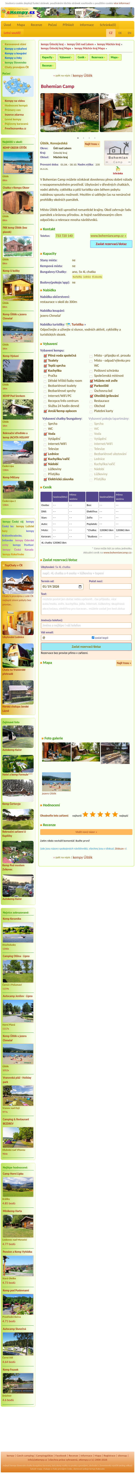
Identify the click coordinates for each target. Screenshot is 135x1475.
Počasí (52, 25)
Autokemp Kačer (12, 750)
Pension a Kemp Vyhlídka (17, 1251)
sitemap (122, 1455)
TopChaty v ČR (14, 565)
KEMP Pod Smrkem (14, 396)
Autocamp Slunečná (14, 1329)
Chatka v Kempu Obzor (16, 187)
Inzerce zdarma (14, 114)
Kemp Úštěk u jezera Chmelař (14, 316)
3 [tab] (89, 138)
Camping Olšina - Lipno (16, 956)
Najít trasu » (92, 144)
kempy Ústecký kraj (52, 44)
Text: (44, 594)
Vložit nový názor (86, 832)
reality (65, 1465)
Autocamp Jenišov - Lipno (17, 996)
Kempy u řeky (13, 58)
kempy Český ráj (13, 521)
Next (129, 115)
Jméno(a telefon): (52, 620)
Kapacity (47, 57)
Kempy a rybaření (16, 48)
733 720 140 (64, 236)
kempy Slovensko (15, 62)
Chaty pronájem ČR (17, 67)
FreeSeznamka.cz (15, 128)
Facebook (60, 1455)
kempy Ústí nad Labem (80, 44)
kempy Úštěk (82, 75)
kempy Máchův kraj (108, 44)
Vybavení (65, 57)
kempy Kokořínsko (13, 554)
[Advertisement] (18, 1429)
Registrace (109, 1455)
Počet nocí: (96, 581)
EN (129, 33)
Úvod (7, 25)
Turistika (77, 325)
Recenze (36, 25)
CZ (110, 33)
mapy (39, 1469)
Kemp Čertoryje (11, 804)
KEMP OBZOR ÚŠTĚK (15, 147)
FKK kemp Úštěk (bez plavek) (15, 230)
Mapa (21, 25)
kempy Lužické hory (18, 529)
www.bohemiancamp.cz (107, 236)
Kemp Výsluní (11, 356)
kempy (10, 1455)
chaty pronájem (59, 1469)
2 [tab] (83, 138)
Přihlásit (68, 25)
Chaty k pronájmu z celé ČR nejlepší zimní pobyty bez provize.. (18, 588)
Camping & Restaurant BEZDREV (16, 1121)
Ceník (81, 57)
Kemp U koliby (11, 271)
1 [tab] (78, 138)
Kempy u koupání (15, 53)
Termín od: (47, 581)
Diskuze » (120, 849)
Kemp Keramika (12, 918)
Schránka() (108, 25)
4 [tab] (95, 138)
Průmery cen (13, 110)
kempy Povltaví (23, 545)
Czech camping (25, 1455)
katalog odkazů (125, 1465)
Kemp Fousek (10, 1369)
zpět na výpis (62, 75)
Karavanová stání (15, 44)
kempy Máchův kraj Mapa (90, 48)
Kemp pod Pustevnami (16, 1290)
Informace (87, 25)
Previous (42, 115)
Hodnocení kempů (16, 105)
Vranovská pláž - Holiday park (17, 1080)
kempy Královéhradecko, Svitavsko (18, 535)
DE (120, 33)
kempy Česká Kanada (18, 549)
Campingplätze (44, 1455)
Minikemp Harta (12, 1211)
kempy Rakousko (97, 1469)
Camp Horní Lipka (13, 1173)
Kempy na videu (15, 101)
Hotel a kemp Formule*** (17, 774)
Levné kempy (13, 119)
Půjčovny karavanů (16, 124)
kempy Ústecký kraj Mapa (56, 48)
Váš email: (47, 632)
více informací (122, 3)
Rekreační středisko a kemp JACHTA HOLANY (16, 435)
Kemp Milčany (11, 477)
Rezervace (97, 57)
